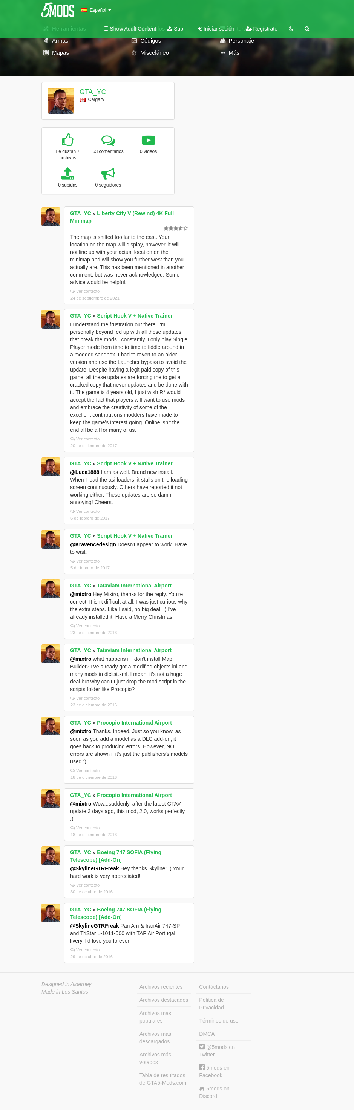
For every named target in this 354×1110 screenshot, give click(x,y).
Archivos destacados (163, 1000)
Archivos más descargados (155, 1037)
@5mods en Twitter (217, 1051)
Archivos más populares (155, 1017)
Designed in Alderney (66, 984)
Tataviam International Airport (134, 586)
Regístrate (261, 29)
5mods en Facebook (214, 1071)
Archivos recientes (160, 987)
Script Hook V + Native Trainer (134, 316)
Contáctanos (214, 987)
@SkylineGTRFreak (94, 868)
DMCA (207, 1034)
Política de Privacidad (211, 1004)
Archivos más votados (155, 1058)
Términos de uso (218, 1021)
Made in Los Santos (64, 992)
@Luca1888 (84, 472)
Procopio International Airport (134, 723)
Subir (176, 29)
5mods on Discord (214, 1092)
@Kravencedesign (93, 544)
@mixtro (80, 594)
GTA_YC (93, 92)
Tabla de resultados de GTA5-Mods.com (162, 1079)
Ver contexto (85, 291)
